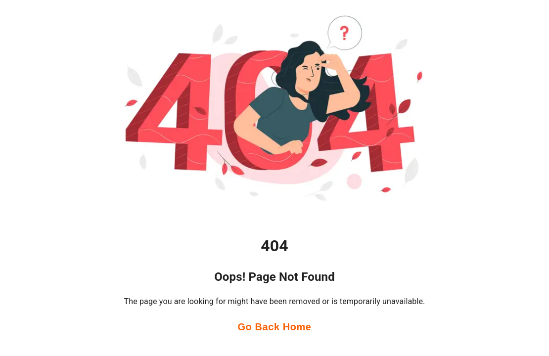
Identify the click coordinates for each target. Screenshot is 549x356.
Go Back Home (274, 327)
